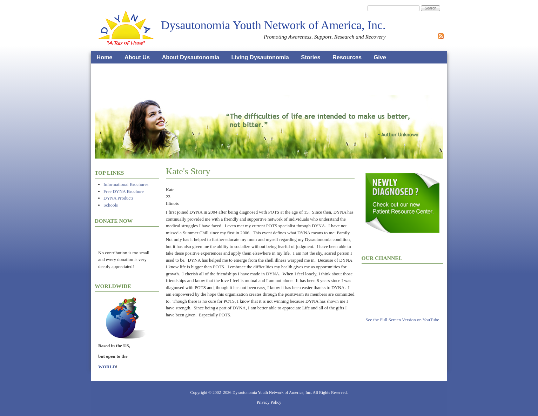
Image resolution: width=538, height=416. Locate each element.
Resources (347, 57)
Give (380, 57)
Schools (110, 205)
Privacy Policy (269, 402)
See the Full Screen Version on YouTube (402, 319)
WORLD (107, 366)
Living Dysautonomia (260, 57)
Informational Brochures (125, 184)
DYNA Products (118, 198)
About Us (137, 57)
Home (104, 57)
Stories (310, 57)
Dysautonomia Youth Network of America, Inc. (273, 25)
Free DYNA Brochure (123, 191)
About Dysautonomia (190, 57)
